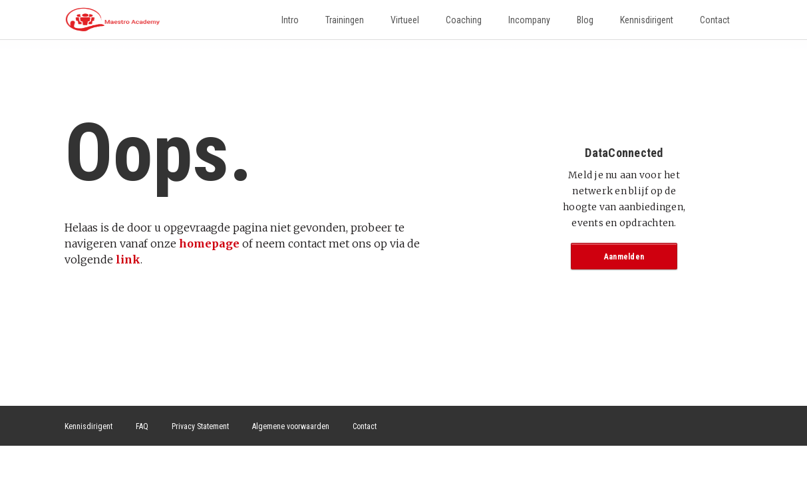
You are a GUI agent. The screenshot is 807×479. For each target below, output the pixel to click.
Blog (585, 20)
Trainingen (344, 20)
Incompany (529, 20)
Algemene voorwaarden (290, 426)
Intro (290, 20)
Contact (715, 20)
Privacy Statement (200, 426)
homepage (209, 243)
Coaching (464, 20)
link (128, 259)
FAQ (142, 426)
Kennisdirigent (646, 20)
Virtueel (405, 20)
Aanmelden (624, 256)
